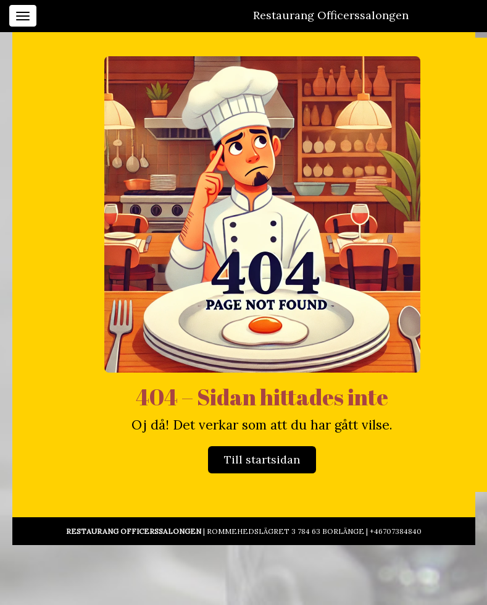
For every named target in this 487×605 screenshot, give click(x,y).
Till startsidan (262, 459)
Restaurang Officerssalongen (331, 15)
